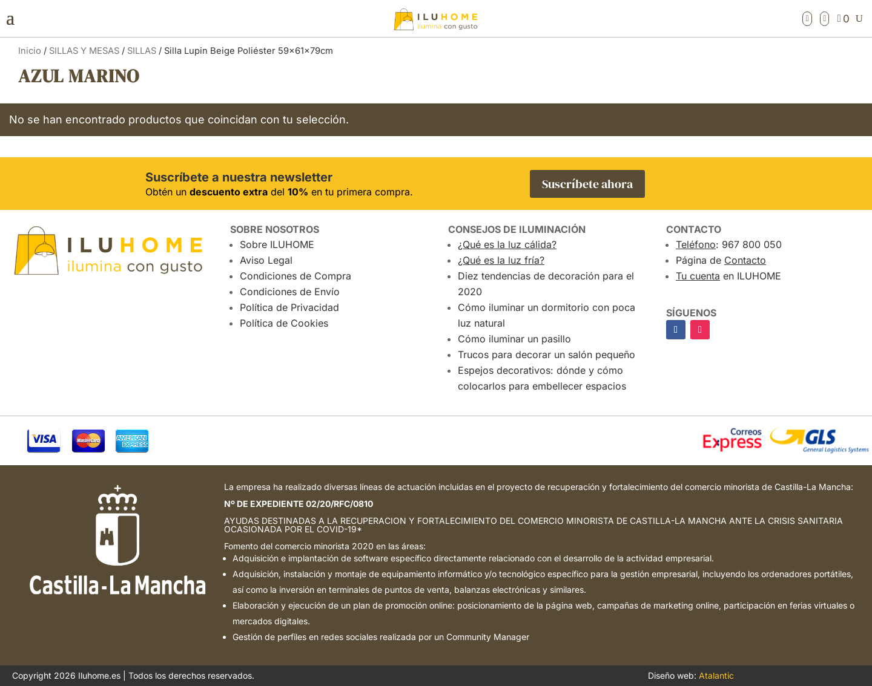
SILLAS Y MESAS (84, 50)
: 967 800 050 (729, 244)
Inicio (29, 50)
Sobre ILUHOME (277, 244)
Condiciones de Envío (290, 292)
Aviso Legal (266, 260)
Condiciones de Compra (295, 276)
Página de (721, 260)
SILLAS (141, 50)
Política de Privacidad (289, 307)
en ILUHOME (728, 276)
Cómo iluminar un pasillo (514, 339)
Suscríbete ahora (587, 183)
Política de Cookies (284, 323)
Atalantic (716, 675)
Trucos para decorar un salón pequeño (546, 354)
